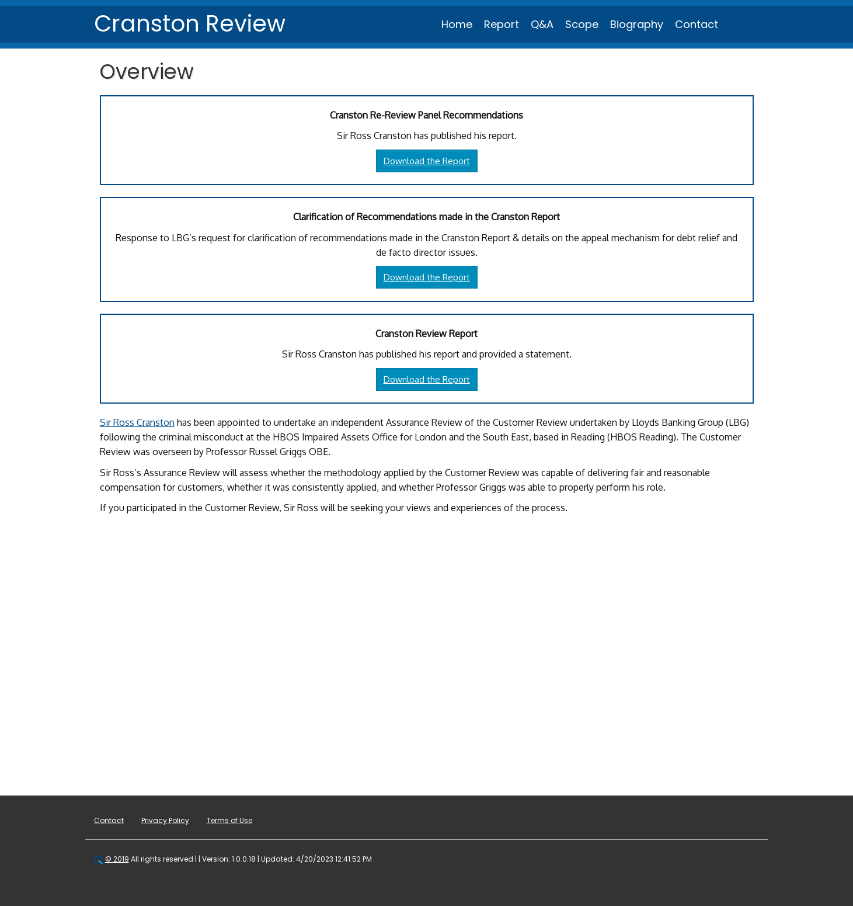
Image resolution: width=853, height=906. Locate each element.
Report (501, 24)
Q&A (542, 24)
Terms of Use (229, 820)
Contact (696, 24)
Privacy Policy (165, 820)
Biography (636, 24)
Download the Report (427, 160)
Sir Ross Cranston (137, 422)
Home (456, 24)
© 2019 (117, 859)
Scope (581, 24)
